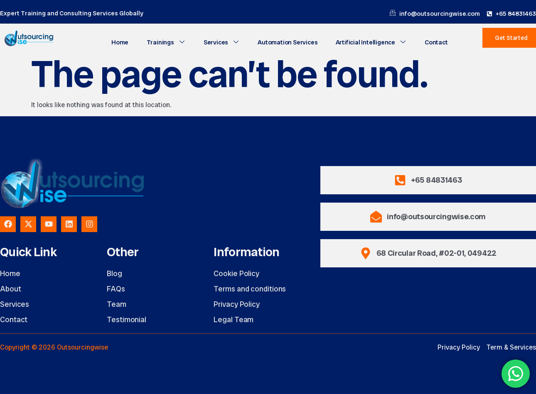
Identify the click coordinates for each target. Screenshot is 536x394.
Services (222, 42)
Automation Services (287, 42)
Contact (433, 42)
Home (123, 42)
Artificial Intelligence (369, 42)
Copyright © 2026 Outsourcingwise (54, 347)
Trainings (167, 42)
